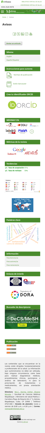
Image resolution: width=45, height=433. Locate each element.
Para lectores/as (12, 258)
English (9, 56)
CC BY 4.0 (25, 422)
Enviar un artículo (13, 43)
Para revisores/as (13, 265)
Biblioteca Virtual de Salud (32, 2)
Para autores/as (12, 261)
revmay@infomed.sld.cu (14, 409)
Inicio (4, 17)
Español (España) (13, 60)
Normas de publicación (23, 75)
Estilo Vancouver (19, 84)
